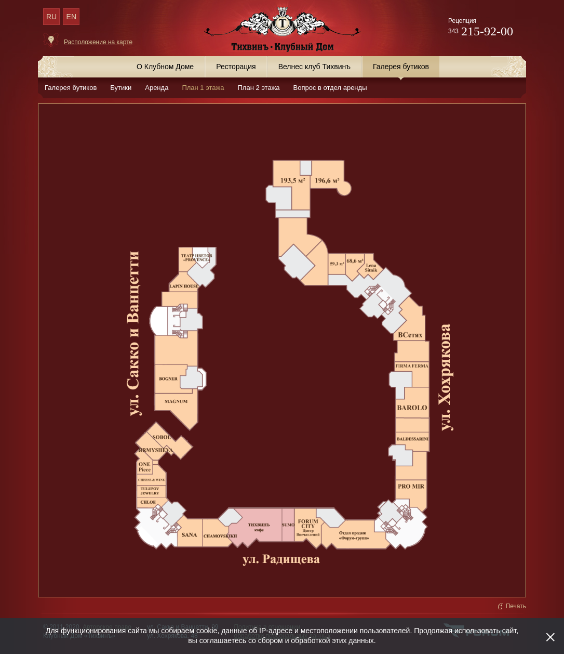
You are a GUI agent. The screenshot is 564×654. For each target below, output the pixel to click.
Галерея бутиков (71, 87)
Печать (516, 606)
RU (51, 16)
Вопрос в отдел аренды (330, 87)
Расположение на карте (98, 42)
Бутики (120, 87)
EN (71, 16)
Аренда (156, 87)
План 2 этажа (258, 87)
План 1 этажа (203, 87)
